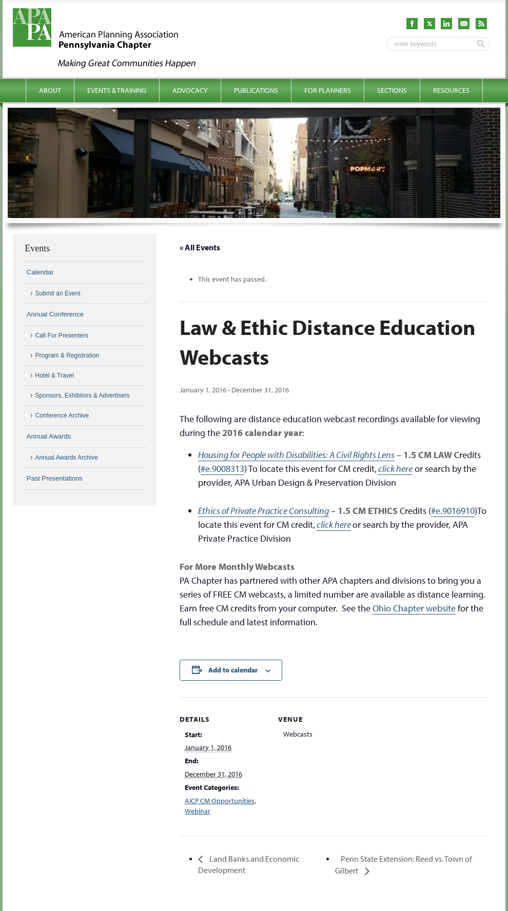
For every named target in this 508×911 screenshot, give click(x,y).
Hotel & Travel (54, 375)
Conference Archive (62, 415)
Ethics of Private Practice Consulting (263, 511)
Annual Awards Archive (67, 457)
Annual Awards (49, 436)
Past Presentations (55, 478)
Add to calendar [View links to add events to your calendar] (233, 670)
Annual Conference (55, 314)
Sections (392, 90)
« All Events (200, 247)
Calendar (40, 272)
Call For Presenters (61, 335)
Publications (256, 90)
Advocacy (190, 90)
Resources (451, 90)
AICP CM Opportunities (220, 800)
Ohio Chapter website (414, 608)
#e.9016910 (453, 511)
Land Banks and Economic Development (248, 864)
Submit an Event (58, 293)
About (50, 90)
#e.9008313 (222, 468)
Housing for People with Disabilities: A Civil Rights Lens (296, 455)
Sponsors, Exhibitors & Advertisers (82, 395)
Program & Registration (67, 355)
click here (395, 468)
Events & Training (116, 90)
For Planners (327, 90)
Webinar (197, 811)
